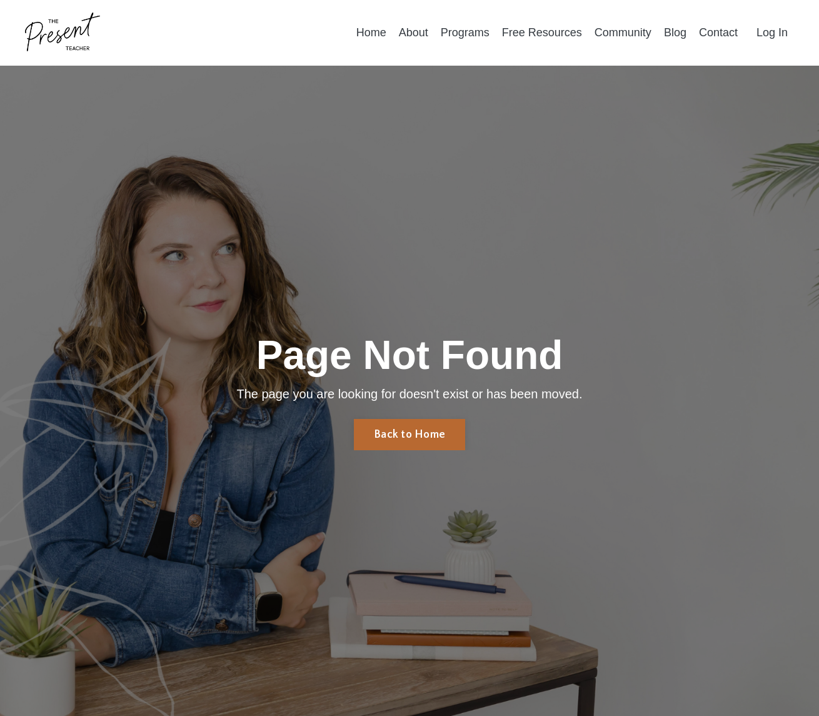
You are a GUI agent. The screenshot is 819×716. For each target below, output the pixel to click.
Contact (718, 32)
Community (623, 32)
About (413, 32)
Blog (675, 32)
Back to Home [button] (409, 434)
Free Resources (542, 32)
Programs (465, 32)
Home (371, 32)
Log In (772, 32)
